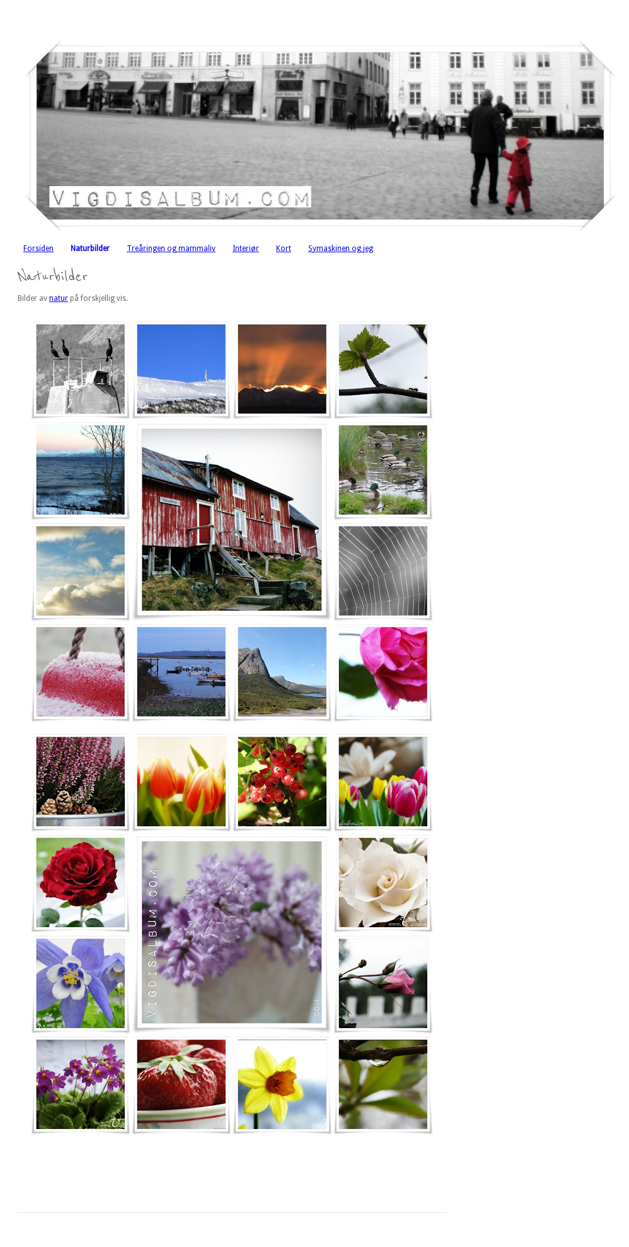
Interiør (246, 248)
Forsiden (38, 248)
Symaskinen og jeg (340, 248)
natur (58, 298)
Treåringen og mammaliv (171, 248)
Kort (283, 248)
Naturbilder (90, 248)
